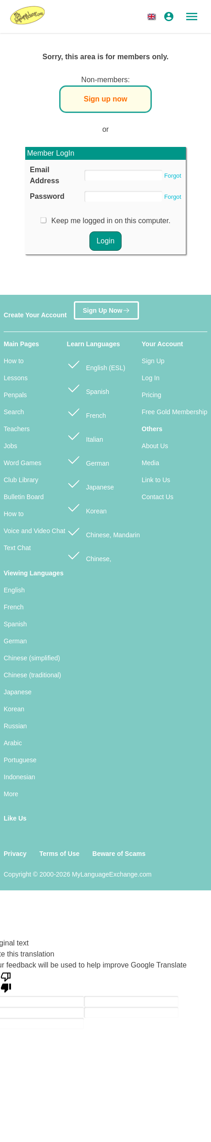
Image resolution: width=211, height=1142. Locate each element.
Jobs (10, 446)
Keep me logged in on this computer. (111, 221)
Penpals (15, 395)
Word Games (22, 463)
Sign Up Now (106, 311)
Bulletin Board (24, 497)
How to (14, 361)
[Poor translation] (5, 982)
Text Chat (17, 547)
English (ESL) (96, 363)
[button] (153, 16)
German (88, 459)
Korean (87, 507)
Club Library (21, 480)
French (86, 411)
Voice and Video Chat (34, 530)
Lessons (16, 378)
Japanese (90, 483)
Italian (85, 435)
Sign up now (105, 99)
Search (14, 412)
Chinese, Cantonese (89, 559)
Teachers (17, 429)
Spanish (88, 387)
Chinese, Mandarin (103, 531)
